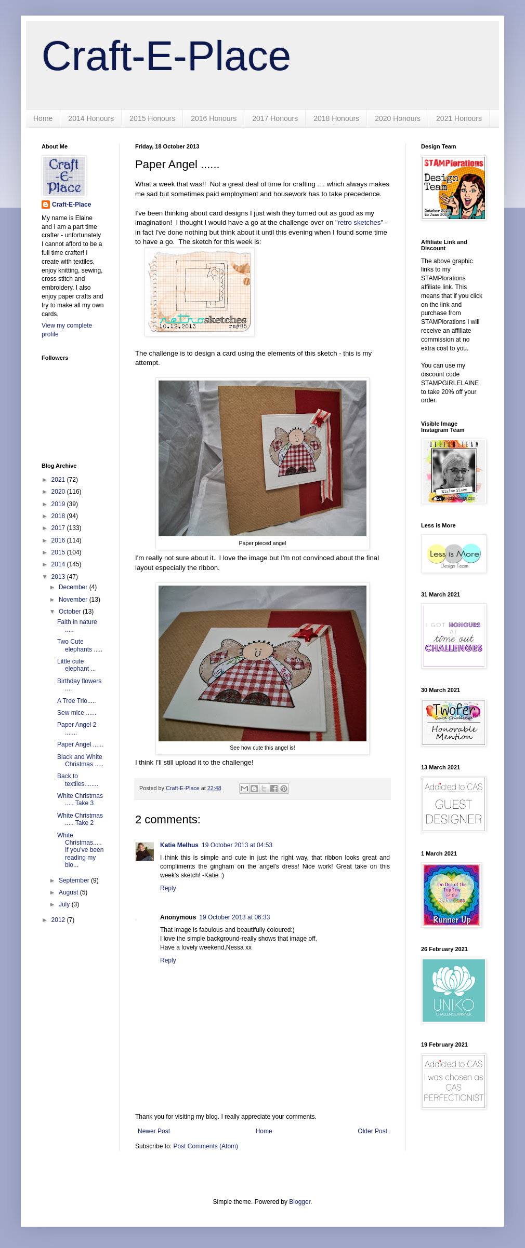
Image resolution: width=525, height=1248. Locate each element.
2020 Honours (398, 118)
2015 (59, 552)
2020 (59, 491)
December (74, 587)
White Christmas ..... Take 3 (80, 799)
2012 (59, 920)
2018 (59, 516)
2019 (59, 504)
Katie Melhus (179, 845)
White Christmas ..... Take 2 (80, 819)
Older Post (372, 1131)
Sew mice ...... (76, 712)
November (74, 599)
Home (42, 118)
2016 (59, 540)
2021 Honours (459, 118)
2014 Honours (91, 118)
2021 (59, 479)
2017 (59, 528)
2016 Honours (214, 118)
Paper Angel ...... (80, 744)
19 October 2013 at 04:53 (237, 845)
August (69, 892)
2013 (59, 576)
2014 (59, 564)
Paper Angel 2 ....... (76, 728)
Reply (168, 888)
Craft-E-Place (166, 56)
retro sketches (359, 222)
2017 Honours (275, 118)
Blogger (299, 1201)
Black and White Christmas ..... (80, 760)
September (75, 880)
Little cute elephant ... (76, 665)
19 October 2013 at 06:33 (234, 917)
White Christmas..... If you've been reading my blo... (80, 850)
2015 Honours (152, 118)
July (65, 904)
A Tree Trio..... (76, 700)
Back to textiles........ (77, 779)
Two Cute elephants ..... (79, 645)
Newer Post (154, 1131)
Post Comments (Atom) (205, 1146)
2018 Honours (336, 118)
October (71, 611)
